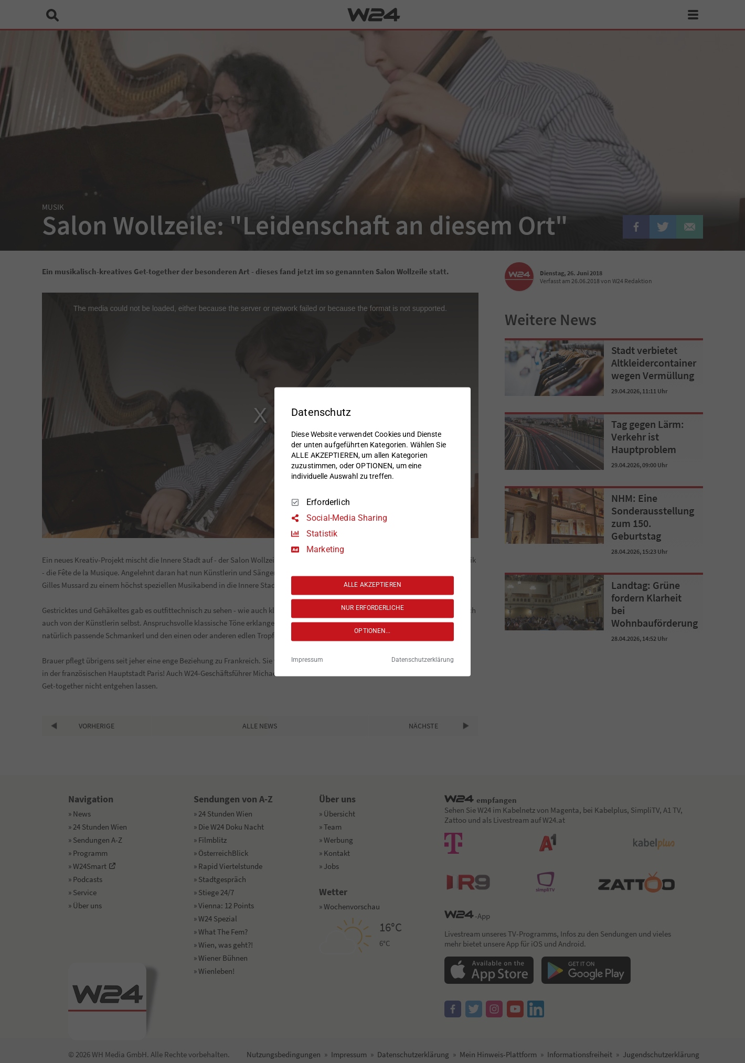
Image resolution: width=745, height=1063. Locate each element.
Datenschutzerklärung (422, 660)
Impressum (307, 660)
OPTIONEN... (372, 631)
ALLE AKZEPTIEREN (372, 585)
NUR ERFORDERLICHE (372, 608)
